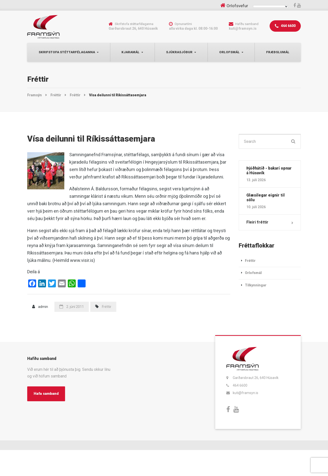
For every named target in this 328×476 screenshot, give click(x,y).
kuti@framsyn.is (245, 393)
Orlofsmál (229, 52)
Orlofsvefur (237, 5)
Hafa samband (46, 393)
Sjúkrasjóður (179, 52)
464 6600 (285, 26)
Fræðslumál (277, 52)
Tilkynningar (255, 285)
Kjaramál (130, 52)
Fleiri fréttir (257, 222)
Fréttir (106, 307)
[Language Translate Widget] (270, 6)
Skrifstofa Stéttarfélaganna (67, 52)
